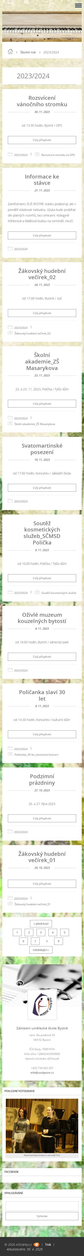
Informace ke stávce (42, 180)
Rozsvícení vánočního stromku (42, 101)
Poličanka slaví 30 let (42, 695)
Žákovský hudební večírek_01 (42, 857)
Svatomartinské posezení (42, 449)
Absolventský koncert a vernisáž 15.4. (42, 1155)
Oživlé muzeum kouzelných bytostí (42, 618)
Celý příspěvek (42, 140)
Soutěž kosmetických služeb (58, 593)
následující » (41, 950)
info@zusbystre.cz (42, 1073)
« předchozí (41, 924)
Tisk (48, 1244)
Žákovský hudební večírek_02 (42, 274)
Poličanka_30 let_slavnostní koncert (36, 755)
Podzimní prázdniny (42, 779)
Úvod (10, 51)
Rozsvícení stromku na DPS (58, 155)
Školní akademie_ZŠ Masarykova (42, 361)
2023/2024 (21, 155)
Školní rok (28, 52)
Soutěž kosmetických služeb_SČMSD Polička (42, 532)
